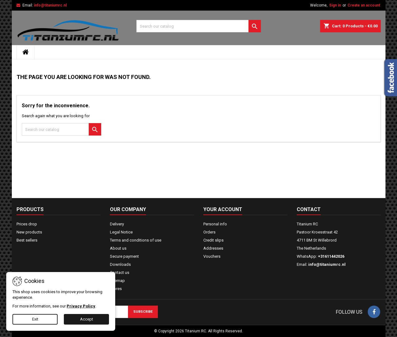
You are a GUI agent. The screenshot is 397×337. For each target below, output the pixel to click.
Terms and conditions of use (135, 240)
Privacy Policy (81, 306)
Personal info (215, 224)
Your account (222, 209)
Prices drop (27, 224)
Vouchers (211, 256)
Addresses (213, 248)
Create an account (363, 5)
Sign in (335, 5)
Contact (309, 209)
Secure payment (124, 256)
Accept (86, 319)
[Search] (198, 26)
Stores (116, 288)
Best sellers (27, 240)
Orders (209, 232)
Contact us (119, 272)
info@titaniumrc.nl (50, 5)
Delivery (117, 224)
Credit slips (213, 240)
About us (118, 248)
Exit (35, 319)
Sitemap (117, 280)
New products (29, 232)
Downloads (120, 264)
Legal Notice (121, 232)
